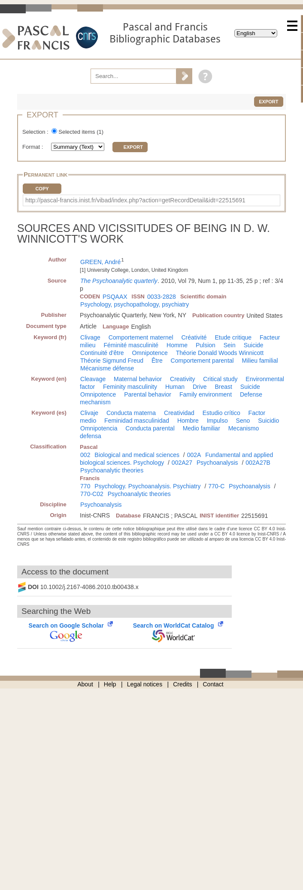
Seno (243, 420)
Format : (33, 147)
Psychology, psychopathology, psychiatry (134, 304)
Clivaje (89, 412)
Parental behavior (147, 394)
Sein (230, 345)
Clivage (90, 337)
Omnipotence (149, 352)
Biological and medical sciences (136, 454)
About (85, 684)
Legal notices (145, 684)
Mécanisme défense (107, 368)
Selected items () (80, 132)
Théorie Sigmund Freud (111, 360)
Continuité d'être (102, 352)
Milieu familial (260, 360)
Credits (182, 684)
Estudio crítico (221, 412)
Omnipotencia (98, 428)
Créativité (194, 337)
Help (110, 684)
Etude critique (233, 337)
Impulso (217, 420)
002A (194, 454)
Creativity (182, 379)
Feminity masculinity (130, 386)
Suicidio (268, 420)
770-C (216, 486)
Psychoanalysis (217, 462)
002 (85, 454)
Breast (223, 386)
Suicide (254, 345)
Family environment (205, 394)
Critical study (220, 379)
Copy (41, 188)
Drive (200, 386)
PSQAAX (115, 296)
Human (175, 386)
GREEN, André (100, 262)
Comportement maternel (141, 337)
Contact (213, 684)
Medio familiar (201, 428)
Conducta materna (131, 412)
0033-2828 (161, 296)
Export (268, 101)
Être (157, 360)
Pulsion (205, 345)
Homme (177, 345)
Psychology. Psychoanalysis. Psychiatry (147, 486)
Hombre (188, 420)
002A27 (182, 462)
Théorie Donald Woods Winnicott (220, 352)
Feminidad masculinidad (136, 420)
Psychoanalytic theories (111, 470)
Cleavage (93, 379)
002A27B (257, 462)
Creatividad (179, 412)
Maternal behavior (138, 379)
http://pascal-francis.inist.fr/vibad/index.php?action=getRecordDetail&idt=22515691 (135, 200)
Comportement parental (202, 360)
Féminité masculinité (131, 345)
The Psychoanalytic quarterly (119, 280)
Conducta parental (149, 428)
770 (85, 486)
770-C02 (91, 493)
